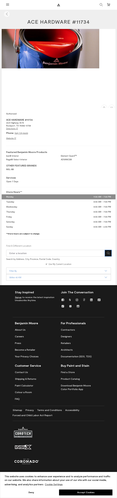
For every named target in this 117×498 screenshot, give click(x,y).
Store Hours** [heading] (14, 192)
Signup (18, 297)
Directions (12, 128)
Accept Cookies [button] (85, 492)
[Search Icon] (108, 253)
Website (11, 138)
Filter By (58, 271)
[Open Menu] (7, 5)
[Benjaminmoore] (58, 5)
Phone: (10, 133)
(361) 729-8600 (21, 133)
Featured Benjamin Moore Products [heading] (26, 152)
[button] (7, 14)
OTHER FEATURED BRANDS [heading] (21, 165)
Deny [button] (31, 492)
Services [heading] (11, 177)
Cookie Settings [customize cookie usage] (54, 484)
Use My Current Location (58, 264)
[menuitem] (63, 299)
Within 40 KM (58, 277)
